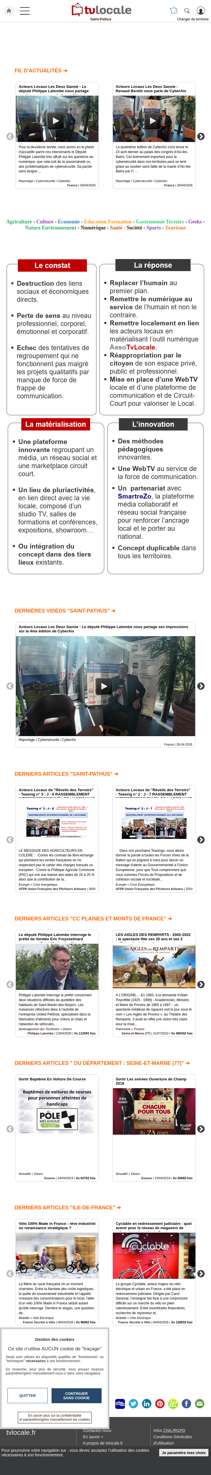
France (72, 185)
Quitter (27, 1395)
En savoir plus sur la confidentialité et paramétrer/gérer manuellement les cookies (55, 1418)
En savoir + (93, 1437)
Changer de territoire (193, 19)
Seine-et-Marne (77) (136, 1033)
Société (134, 228)
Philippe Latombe (41, 1033)
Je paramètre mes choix (184, 1453)
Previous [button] (10, 136)
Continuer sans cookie (76, 1395)
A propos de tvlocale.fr (103, 1443)
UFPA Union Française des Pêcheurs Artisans (52, 889)
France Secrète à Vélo (134, 1322)
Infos (169, 1430)
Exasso (49, 1177)
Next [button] (201, 136)
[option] (57, 135)
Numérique (93, 228)
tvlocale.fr (21, 1432)
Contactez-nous (97, 1430)
